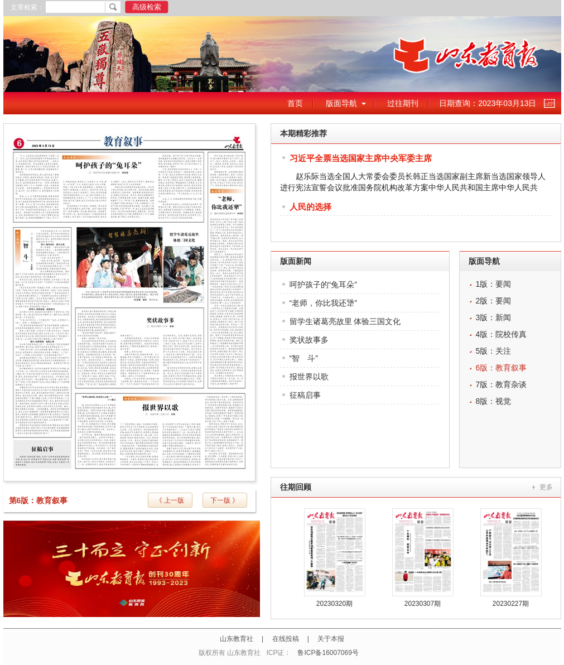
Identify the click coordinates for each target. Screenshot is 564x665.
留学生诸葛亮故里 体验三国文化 (345, 321)
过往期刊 (402, 103)
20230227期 (511, 604)
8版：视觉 (494, 401)
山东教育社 (236, 639)
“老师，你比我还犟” (323, 302)
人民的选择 (310, 206)
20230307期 (422, 604)
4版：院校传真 (501, 334)
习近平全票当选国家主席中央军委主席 (361, 158)
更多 (546, 487)
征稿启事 (305, 395)
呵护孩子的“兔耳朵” (323, 284)
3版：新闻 (494, 317)
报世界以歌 (309, 376)
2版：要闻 (494, 300)
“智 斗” (304, 358)
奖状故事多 (309, 339)
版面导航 (341, 103)
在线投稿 (285, 639)
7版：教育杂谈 (501, 384)
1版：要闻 (494, 284)
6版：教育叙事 (501, 367)
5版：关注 (494, 350)
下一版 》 (224, 500)
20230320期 (334, 604)
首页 (295, 103)
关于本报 (330, 639)
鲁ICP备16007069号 (327, 653)
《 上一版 (170, 500)
